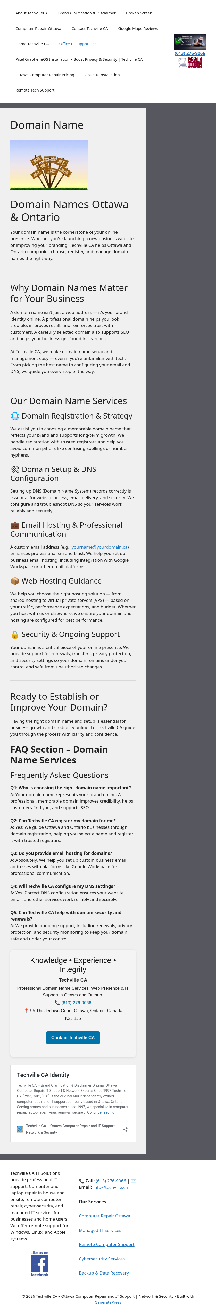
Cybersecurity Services (102, 1259)
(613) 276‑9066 (76, 1002)
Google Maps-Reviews (138, 28)
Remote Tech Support (34, 90)
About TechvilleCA (31, 12)
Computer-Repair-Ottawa (38, 28)
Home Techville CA (32, 43)
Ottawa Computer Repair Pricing (44, 74)
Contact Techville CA (89, 28)
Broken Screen (139, 12)
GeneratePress (108, 1302)
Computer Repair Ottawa (104, 1216)
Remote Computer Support (107, 1244)
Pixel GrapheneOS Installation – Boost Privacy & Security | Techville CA (79, 59)
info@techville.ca (110, 1187)
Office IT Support (80, 43)
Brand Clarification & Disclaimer (86, 12)
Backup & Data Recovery (104, 1273)
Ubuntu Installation (102, 74)
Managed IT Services (100, 1230)
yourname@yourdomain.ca (100, 547)
